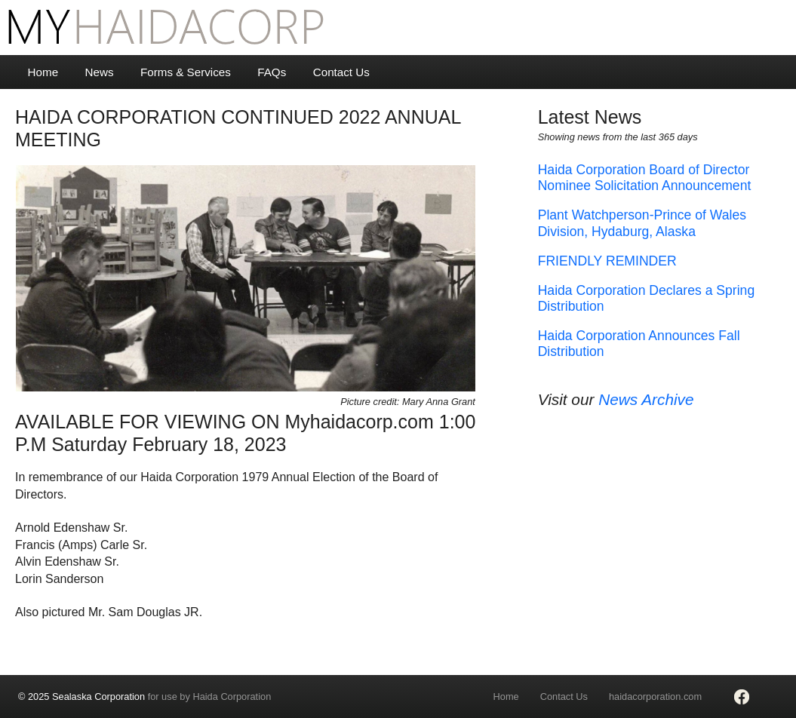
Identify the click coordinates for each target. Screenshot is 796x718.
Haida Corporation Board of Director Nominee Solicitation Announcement (644, 177)
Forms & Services (185, 72)
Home (43, 72)
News (99, 72)
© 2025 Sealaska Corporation (81, 696)
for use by (144, 696)
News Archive (645, 399)
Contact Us (341, 72)
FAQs (271, 72)
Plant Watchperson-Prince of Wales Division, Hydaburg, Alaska (642, 222)
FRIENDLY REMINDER (607, 260)
